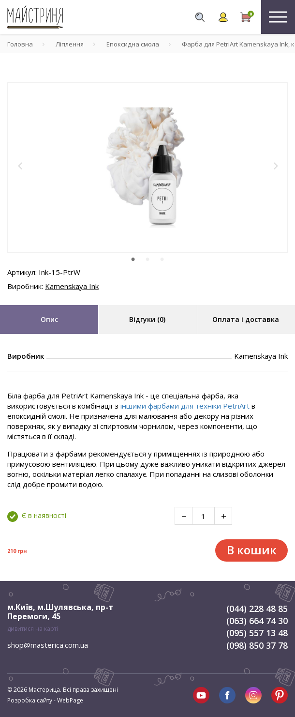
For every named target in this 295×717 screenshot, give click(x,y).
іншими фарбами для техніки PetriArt (185, 406)
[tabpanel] (147, 167)
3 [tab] (162, 259)
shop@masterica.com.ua (47, 645)
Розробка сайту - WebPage (45, 700)
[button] (20, 166)
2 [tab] (147, 259)
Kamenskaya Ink (72, 286)
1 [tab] (133, 259)
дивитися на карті (32, 629)
